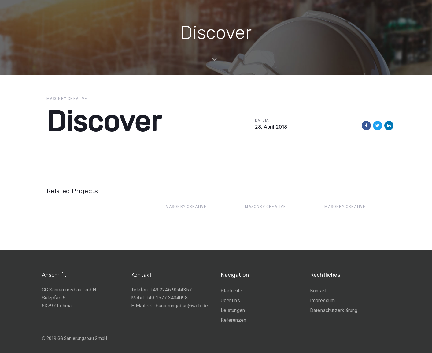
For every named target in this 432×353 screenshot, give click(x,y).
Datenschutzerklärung (333, 310)
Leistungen (233, 310)
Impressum (322, 300)
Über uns (230, 300)
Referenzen (233, 320)
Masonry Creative (66, 98)
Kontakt (318, 291)
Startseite (231, 291)
